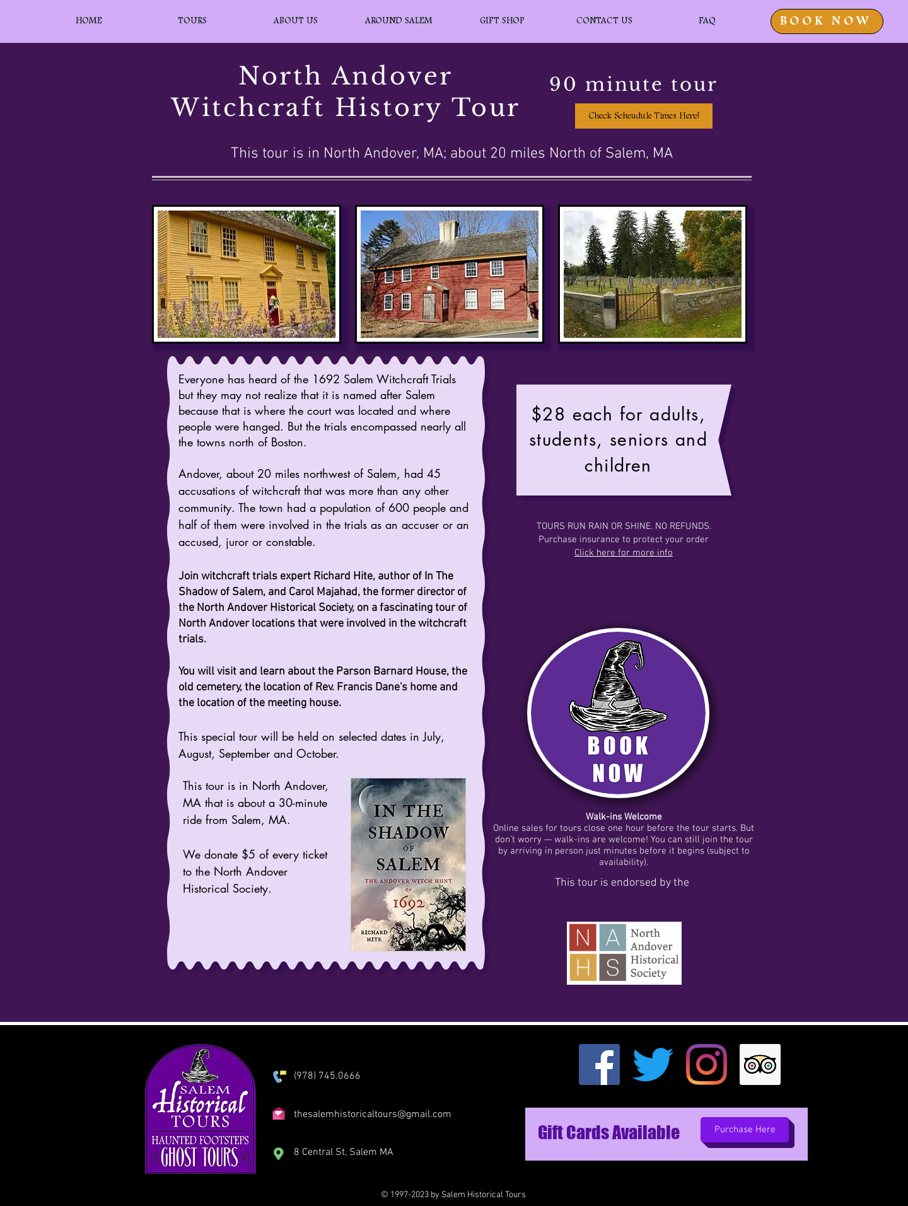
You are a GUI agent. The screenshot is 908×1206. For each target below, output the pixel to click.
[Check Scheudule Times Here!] (644, 116)
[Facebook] (599, 1064)
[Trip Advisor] (760, 1064)
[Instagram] (706, 1064)
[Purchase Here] (745, 1129)
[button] (192, 21)
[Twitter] (652, 1064)
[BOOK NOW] (827, 21)
